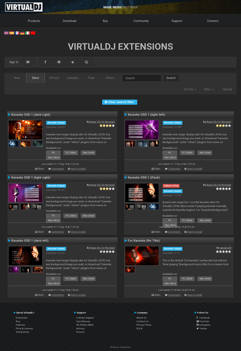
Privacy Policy (143, 324)
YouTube (203, 321)
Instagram (204, 324)
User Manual (83, 321)
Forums (80, 332)
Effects (54, 78)
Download (69, 21)
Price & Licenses (24, 328)
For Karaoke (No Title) (144, 240)
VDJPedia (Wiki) (84, 324)
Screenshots (22, 332)
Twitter (202, 328)
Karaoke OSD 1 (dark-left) (29, 240)
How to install (78, 168)
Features (20, 324)
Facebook (203, 317)
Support (177, 21)
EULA (139, 328)
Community (141, 21)
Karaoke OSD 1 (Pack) (144, 177)
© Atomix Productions (120, 347)
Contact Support (85, 317)
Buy (105, 21)
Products (34, 21)
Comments (57, 168)
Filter (208, 89)
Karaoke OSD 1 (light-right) (30, 177)
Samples (73, 78)
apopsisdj (225, 248)
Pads (91, 78)
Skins (35, 78)
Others (110, 78)
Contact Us (142, 321)
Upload (227, 89)
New (17, 78)
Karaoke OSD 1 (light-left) (146, 114)
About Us (141, 317)
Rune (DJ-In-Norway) (102, 122)
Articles (80, 328)
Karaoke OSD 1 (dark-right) (30, 114)
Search (171, 78)
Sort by (190, 89)
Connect (212, 21)
